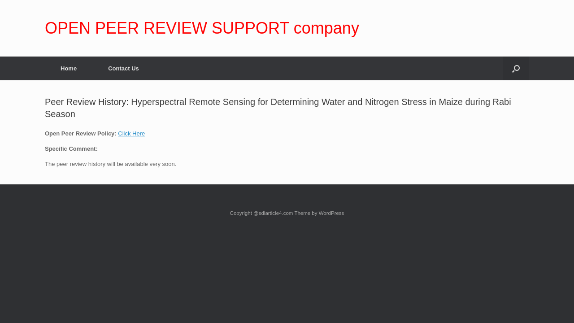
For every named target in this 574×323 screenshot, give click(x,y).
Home (69, 68)
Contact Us (123, 68)
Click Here (131, 133)
